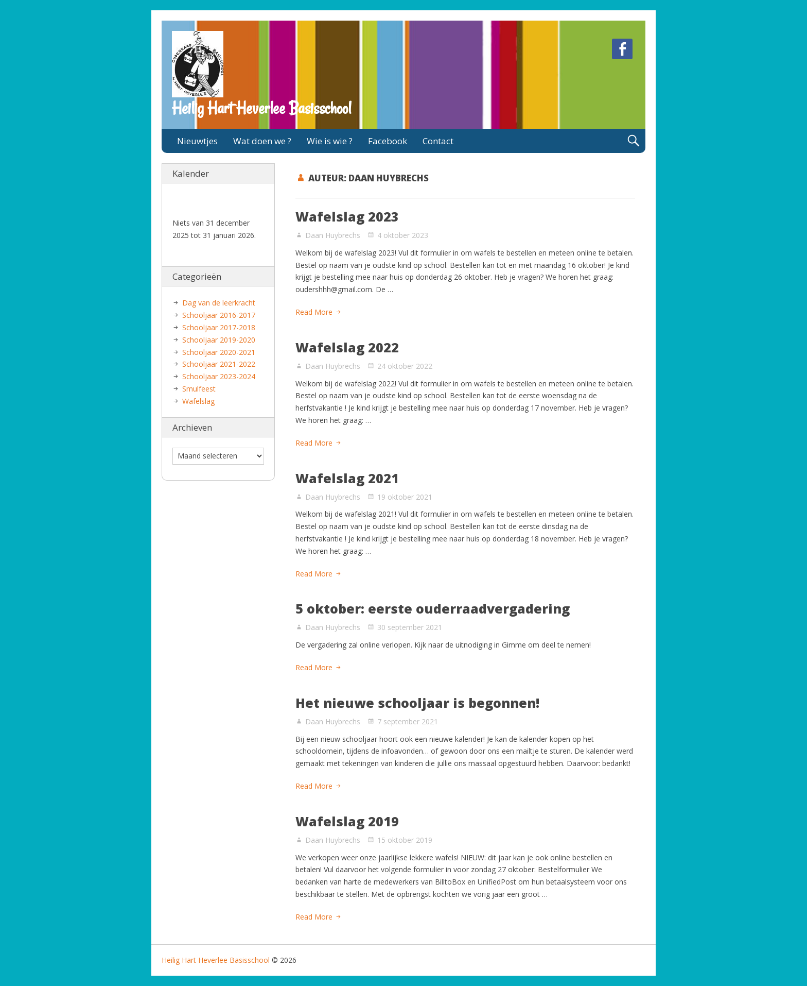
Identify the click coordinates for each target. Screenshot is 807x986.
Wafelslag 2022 (347, 347)
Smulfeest (199, 389)
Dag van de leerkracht (218, 303)
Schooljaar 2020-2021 (218, 352)
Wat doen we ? (262, 141)
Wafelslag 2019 (347, 821)
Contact (438, 141)
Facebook (387, 141)
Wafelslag (198, 401)
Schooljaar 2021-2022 (218, 364)
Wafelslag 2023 (347, 216)
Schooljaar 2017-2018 (218, 327)
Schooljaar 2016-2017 (218, 315)
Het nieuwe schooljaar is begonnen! (417, 702)
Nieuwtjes (197, 141)
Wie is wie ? (330, 141)
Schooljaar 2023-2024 (218, 376)
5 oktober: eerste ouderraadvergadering (432, 608)
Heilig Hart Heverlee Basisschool (261, 108)
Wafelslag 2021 (347, 478)
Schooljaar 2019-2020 (218, 340)
